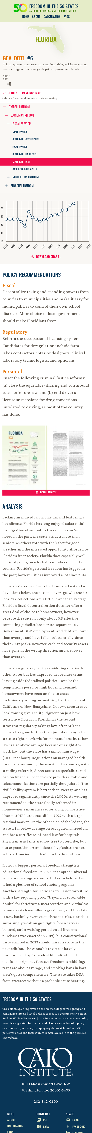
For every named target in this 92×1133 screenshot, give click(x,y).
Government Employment (25, 154)
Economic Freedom (22, 115)
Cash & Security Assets (25, 169)
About (36, 16)
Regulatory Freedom (26, 177)
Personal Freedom (22, 185)
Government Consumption (26, 139)
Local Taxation (20, 146)
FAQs (67, 16)
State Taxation (20, 132)
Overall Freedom (19, 106)
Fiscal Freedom (22, 123)
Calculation (52, 16)
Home (25, 16)
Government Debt (21, 162)
